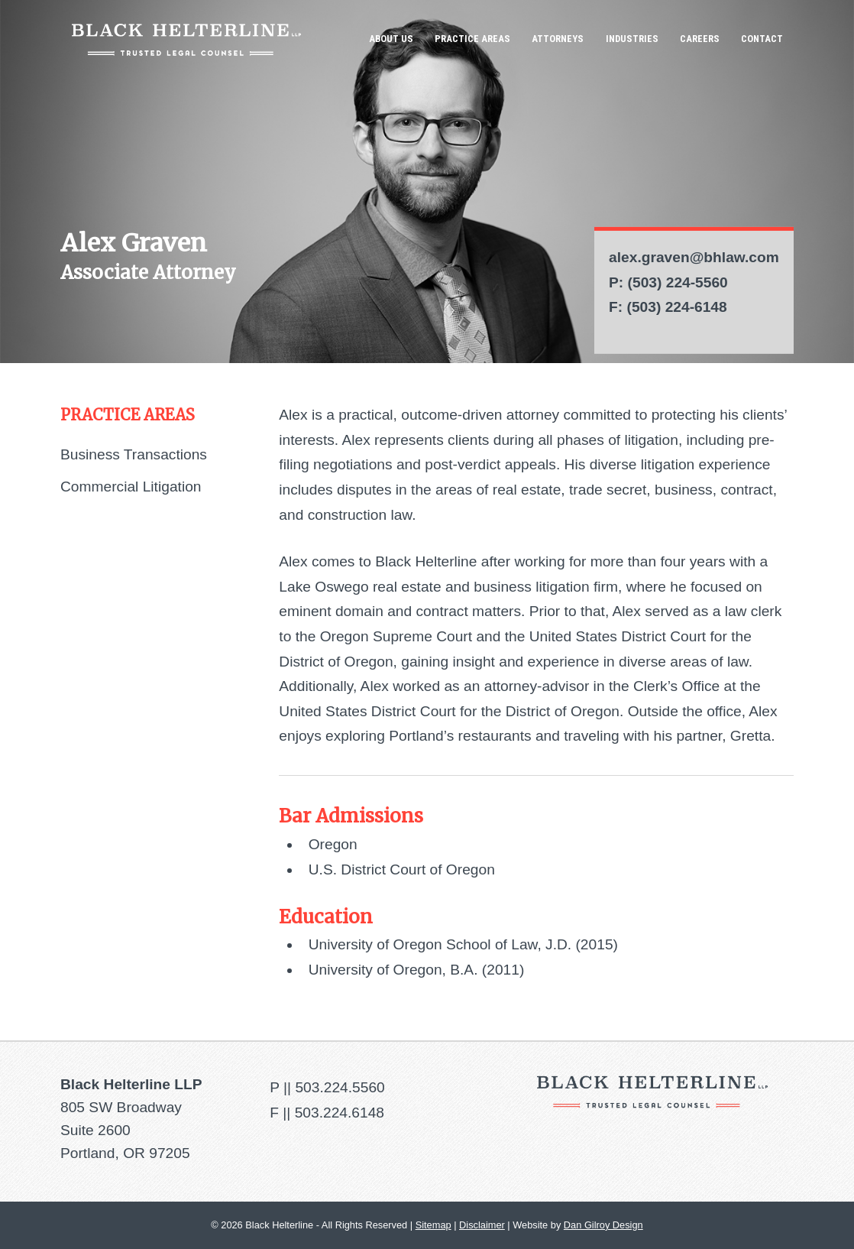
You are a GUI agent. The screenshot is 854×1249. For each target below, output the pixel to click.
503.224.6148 (339, 1113)
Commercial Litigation (130, 487)
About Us (391, 38)
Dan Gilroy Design (603, 1225)
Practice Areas (472, 38)
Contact (762, 38)
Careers (700, 38)
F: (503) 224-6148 (668, 307)
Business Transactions (133, 454)
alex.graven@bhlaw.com (694, 257)
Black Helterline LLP (186, 39)
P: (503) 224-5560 (668, 282)
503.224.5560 (339, 1087)
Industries (632, 38)
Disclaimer (482, 1225)
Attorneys (558, 38)
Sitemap (433, 1225)
